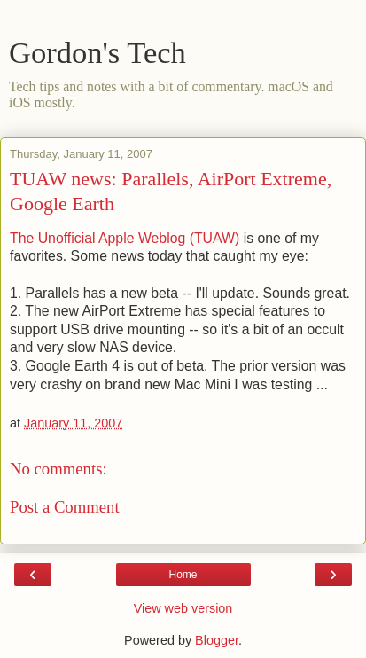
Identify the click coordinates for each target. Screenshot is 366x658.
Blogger (216, 640)
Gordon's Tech (97, 52)
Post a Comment (65, 506)
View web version (183, 608)
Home (182, 574)
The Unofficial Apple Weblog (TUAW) (127, 238)
